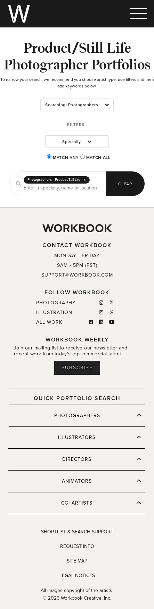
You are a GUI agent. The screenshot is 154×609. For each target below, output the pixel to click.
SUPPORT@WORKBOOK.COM (77, 275)
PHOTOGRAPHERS (98, 415)
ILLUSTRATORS (99, 437)
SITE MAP (77, 561)
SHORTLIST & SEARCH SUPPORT (77, 532)
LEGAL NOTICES (77, 575)
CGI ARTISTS (101, 503)
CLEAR (125, 183)
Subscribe (77, 368)
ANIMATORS (101, 481)
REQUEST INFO (77, 546)
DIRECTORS (101, 459)
